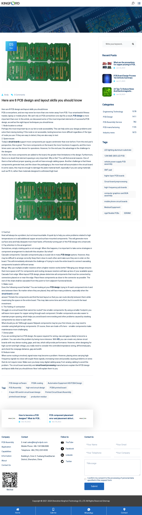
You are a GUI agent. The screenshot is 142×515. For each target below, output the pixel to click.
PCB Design (119, 116)
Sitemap (106, 501)
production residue (39, 397)
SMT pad (108, 170)
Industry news (119, 132)
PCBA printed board (58, 388)
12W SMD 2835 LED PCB (114, 156)
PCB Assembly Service (119, 122)
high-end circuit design (35, 388)
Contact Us (6, 465)
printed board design (17, 397)
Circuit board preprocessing (115, 182)
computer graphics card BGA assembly (116, 194)
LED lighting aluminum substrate (117, 150)
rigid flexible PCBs (111, 213)
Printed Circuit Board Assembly (58, 392)
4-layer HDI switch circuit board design (24, 392)
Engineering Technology (119, 111)
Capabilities (6, 451)
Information (6, 456)
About (4, 461)
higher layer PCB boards (114, 176)
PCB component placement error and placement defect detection (61, 417)
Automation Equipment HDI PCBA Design (65, 383)
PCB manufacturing (119, 127)
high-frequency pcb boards (115, 187)
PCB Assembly (15, 388)
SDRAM (127, 213)
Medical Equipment (112, 207)
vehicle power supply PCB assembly (115, 163)
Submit (94, 486)
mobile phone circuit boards (115, 201)
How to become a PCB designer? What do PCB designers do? (29, 417)
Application (6, 447)
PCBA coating (37, 383)
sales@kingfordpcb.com (37, 442)
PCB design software (18, 383)
